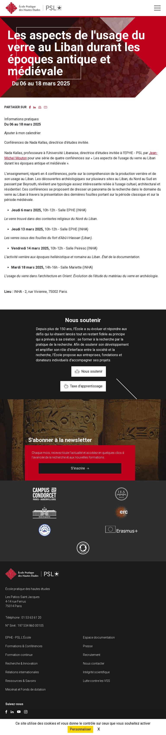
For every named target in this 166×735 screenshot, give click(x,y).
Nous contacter (93, 663)
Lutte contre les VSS (96, 681)
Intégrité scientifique (96, 672)
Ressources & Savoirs (20, 681)
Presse (88, 646)
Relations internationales (22, 672)
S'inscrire (80, 468)
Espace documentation (99, 637)
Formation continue (18, 655)
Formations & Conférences (23, 646)
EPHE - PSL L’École (18, 637)
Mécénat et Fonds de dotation (25, 689)
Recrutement (91, 655)
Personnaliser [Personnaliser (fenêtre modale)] (80, 729)
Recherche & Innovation (21, 663)
